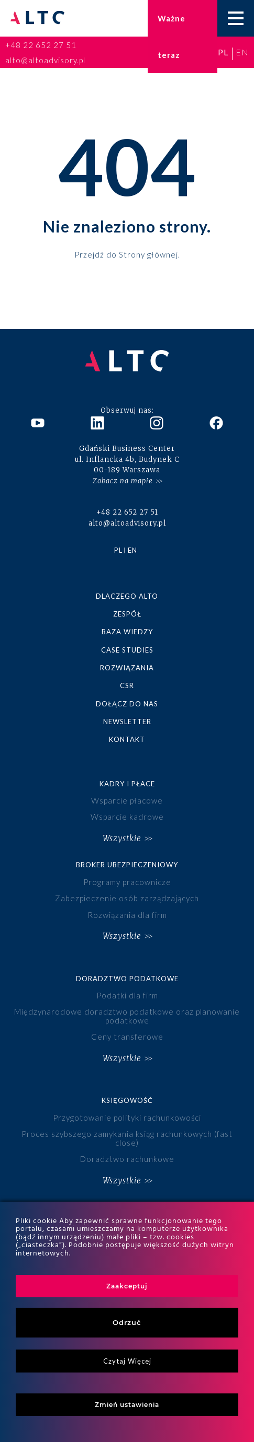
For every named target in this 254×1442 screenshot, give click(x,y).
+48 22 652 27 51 (40, 45)
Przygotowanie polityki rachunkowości (127, 1117)
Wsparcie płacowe (127, 800)
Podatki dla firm (127, 995)
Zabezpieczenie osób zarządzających (127, 898)
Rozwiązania (127, 668)
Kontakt (127, 739)
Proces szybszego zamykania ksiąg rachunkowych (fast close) (127, 1138)
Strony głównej (148, 254)
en (242, 52)
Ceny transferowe (127, 1036)
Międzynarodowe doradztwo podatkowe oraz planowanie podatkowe (127, 1016)
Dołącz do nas (127, 704)
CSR (127, 685)
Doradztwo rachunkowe (127, 1159)
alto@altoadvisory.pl (45, 60)
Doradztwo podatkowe (127, 978)
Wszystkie (122, 838)
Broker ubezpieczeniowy (127, 864)
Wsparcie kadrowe (127, 816)
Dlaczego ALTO (127, 596)
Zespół (127, 614)
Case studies (127, 650)
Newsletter (127, 721)
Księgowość (127, 1100)
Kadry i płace (127, 784)
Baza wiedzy (127, 631)
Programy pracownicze (127, 882)
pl (223, 52)
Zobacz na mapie (123, 480)
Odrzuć (127, 1322)
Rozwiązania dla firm (127, 915)
